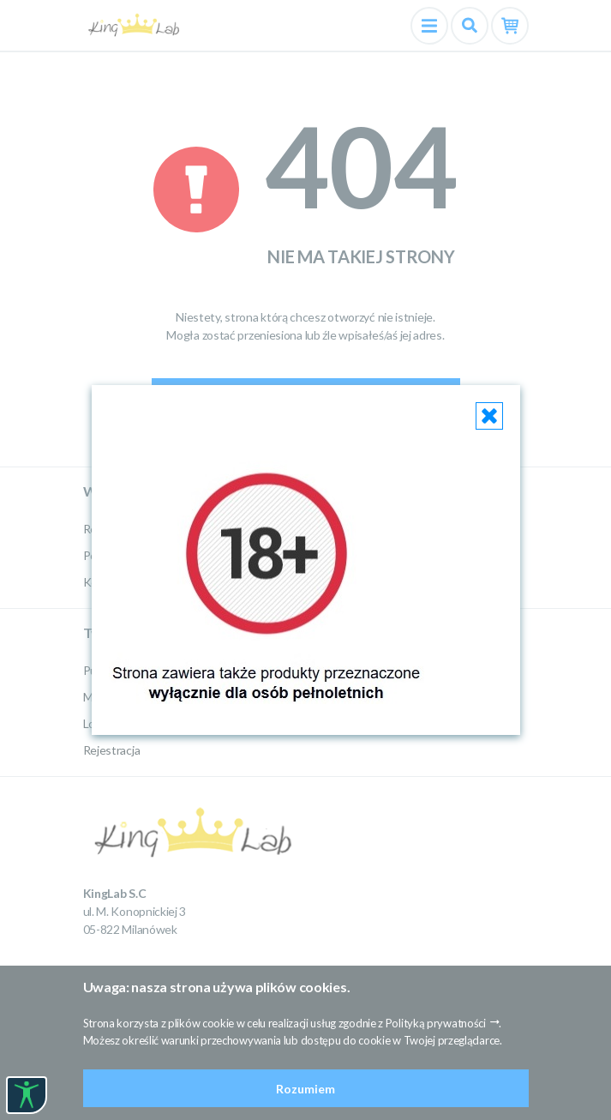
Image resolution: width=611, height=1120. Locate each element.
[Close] (489, 416)
